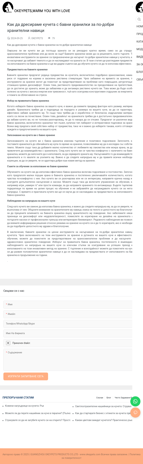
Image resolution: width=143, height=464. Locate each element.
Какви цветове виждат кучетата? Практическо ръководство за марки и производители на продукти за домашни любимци (107, 420)
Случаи (99, 398)
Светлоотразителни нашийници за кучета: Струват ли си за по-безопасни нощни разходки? (107, 406)
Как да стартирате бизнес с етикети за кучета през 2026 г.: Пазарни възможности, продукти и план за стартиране (107, 413)
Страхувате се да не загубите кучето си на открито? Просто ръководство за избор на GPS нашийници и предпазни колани (37, 420)
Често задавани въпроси (127, 398)
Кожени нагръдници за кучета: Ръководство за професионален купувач (24, 405)
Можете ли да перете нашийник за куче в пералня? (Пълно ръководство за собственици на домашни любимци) (37, 413)
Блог (109, 398)
